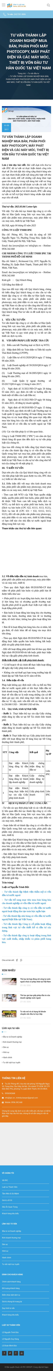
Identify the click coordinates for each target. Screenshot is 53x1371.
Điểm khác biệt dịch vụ (11, 1295)
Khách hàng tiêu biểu (10, 1213)
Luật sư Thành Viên (9, 1187)
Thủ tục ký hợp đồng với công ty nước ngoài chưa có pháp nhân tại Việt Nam (35, 980)
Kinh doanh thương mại (12, 1042)
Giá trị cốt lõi (7, 1200)
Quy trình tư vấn (8, 1308)
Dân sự (5, 1047)
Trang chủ (22, 73)
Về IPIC (5, 1180)
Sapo (46, 1367)
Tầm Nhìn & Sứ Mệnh (10, 1194)
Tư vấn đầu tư (33, 73)
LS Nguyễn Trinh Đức (10, 1332)
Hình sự (5, 1052)
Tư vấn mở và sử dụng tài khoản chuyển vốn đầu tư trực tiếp (33, 1013)
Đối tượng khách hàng (11, 1288)
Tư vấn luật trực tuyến (11, 1063)
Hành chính (7, 1057)
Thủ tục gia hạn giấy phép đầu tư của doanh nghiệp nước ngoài (35, 996)
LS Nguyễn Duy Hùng (10, 1339)
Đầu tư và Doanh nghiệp (12, 1037)
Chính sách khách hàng (11, 1282)
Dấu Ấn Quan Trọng (9, 1207)
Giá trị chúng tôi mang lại (12, 1302)
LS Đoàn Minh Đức (9, 1346)
